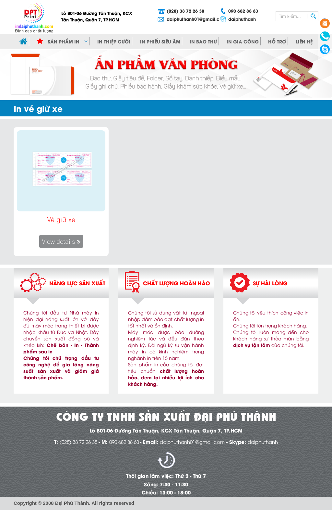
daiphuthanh (242, 19)
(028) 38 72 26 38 (185, 10)
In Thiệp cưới (113, 41)
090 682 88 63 (243, 10)
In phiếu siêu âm (160, 41)
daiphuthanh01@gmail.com (186, 19)
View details (61, 241)
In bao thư (203, 41)
